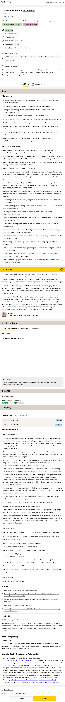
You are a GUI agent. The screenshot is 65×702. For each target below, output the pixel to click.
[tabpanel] (32, 359)
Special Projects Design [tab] (10, 329)
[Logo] (6, 2)
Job (26, 84)
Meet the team (30, 24)
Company (37, 84)
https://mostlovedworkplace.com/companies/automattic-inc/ (33, 680)
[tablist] (32, 328)
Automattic (28, 10)
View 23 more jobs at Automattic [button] (14, 693)
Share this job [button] (7, 690)
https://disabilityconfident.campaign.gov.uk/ (42, 682)
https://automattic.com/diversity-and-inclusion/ (20, 660)
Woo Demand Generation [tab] (30, 329)
